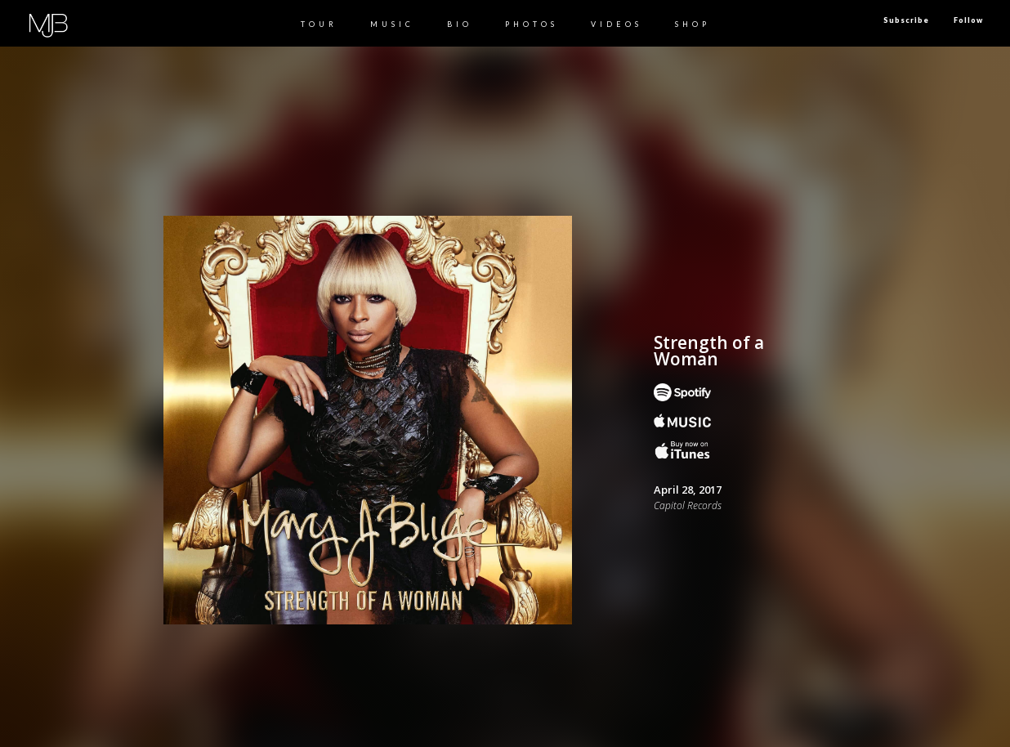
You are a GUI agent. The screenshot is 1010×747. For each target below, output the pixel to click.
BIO (459, 24)
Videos (616, 24)
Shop (692, 24)
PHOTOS (531, 24)
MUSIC (392, 24)
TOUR (319, 24)
